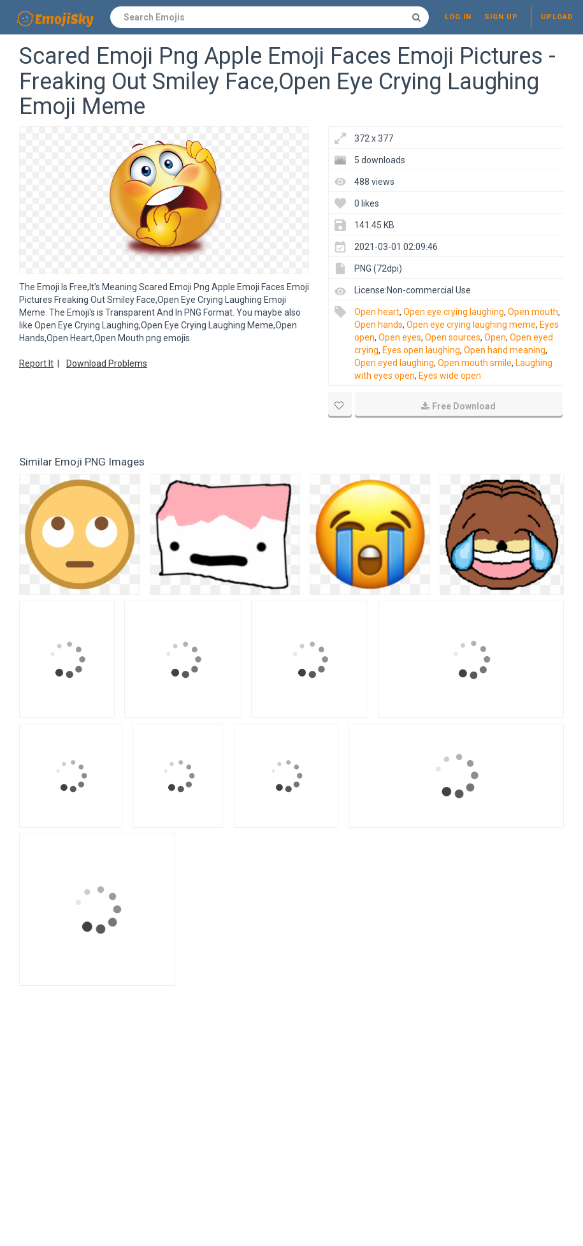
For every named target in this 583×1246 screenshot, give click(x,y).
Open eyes (399, 337)
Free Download (458, 406)
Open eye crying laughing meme (471, 324)
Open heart (376, 312)
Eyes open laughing (421, 350)
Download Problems (106, 363)
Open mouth (533, 312)
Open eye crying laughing (453, 312)
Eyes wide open (450, 375)
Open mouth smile (475, 363)
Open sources (452, 337)
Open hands (378, 324)
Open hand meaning (504, 350)
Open (495, 337)
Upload (557, 17)
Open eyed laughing (394, 363)
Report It (36, 363)
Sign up (501, 17)
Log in (458, 17)
